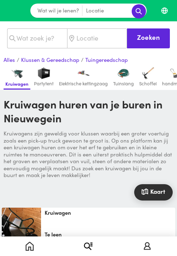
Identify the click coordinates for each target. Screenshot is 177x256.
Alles (9, 60)
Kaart (153, 191)
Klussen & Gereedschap (50, 60)
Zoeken (148, 37)
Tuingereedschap (106, 60)
